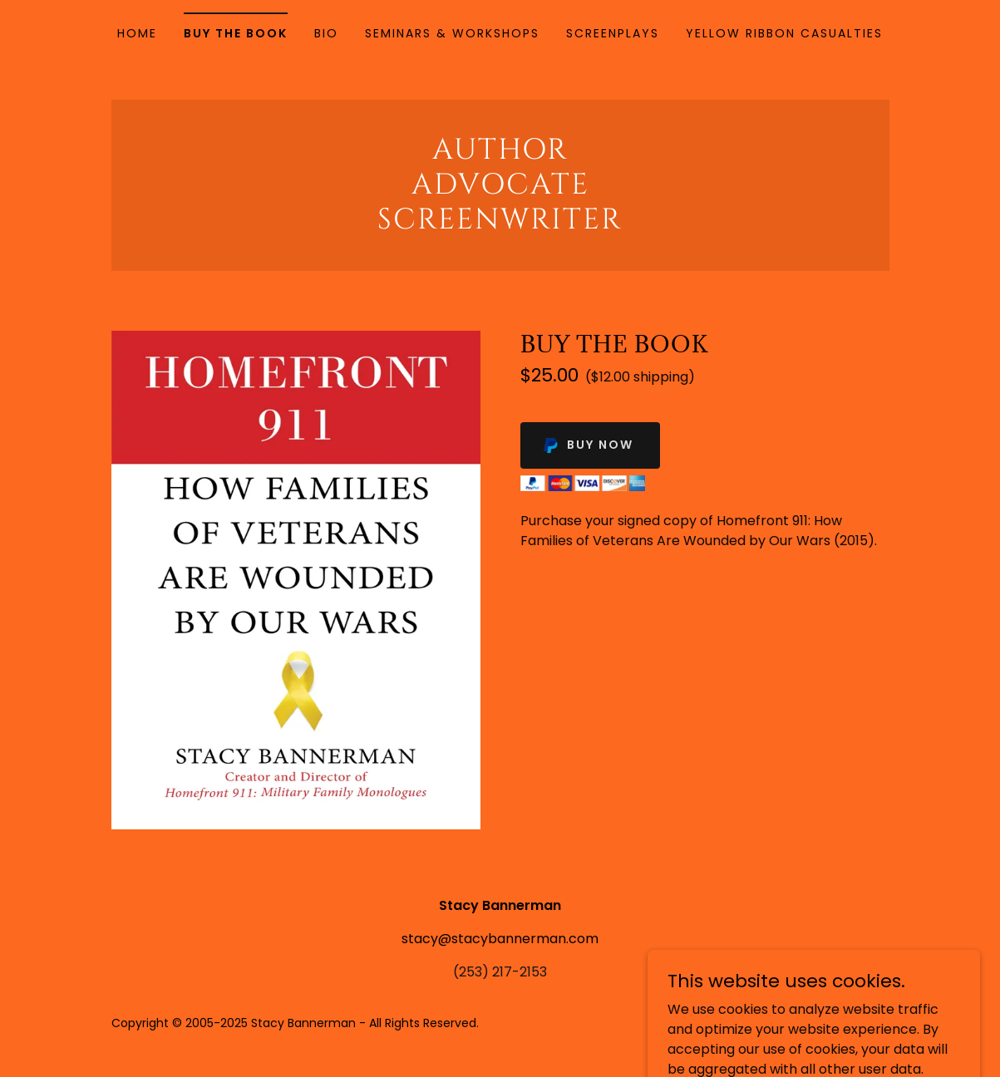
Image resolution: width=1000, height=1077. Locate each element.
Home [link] (137, 33)
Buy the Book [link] (236, 33)
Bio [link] (326, 33)
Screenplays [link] (612, 33)
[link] (500, 224)
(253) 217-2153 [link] (500, 971)
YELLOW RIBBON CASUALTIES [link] (784, 33)
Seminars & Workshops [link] (452, 33)
